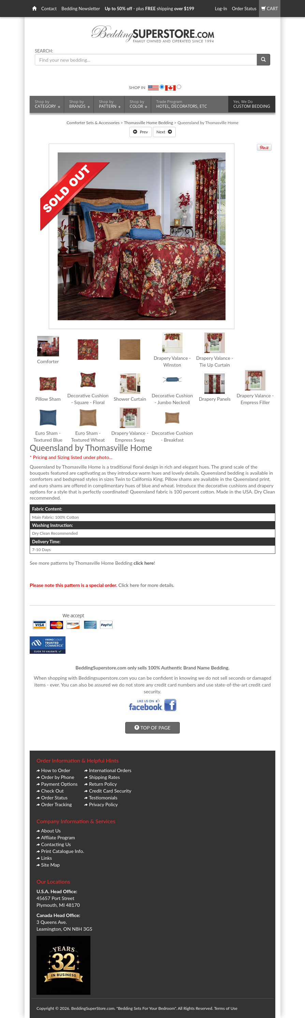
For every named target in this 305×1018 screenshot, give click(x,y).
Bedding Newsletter (80, 8)
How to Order (55, 770)
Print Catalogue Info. (62, 851)
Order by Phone (57, 777)
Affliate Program (58, 837)
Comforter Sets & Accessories (93, 122)
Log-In (221, 8)
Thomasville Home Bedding (148, 122)
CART (269, 8)
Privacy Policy (103, 804)
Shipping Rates (104, 777)
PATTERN (110, 104)
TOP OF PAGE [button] (152, 728)
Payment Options (59, 784)
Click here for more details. (146, 585)
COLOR (138, 104)
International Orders (110, 770)
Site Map (50, 865)
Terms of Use (225, 1008)
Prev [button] (140, 131)
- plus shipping (149, 8)
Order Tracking (56, 804)
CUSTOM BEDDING (251, 104)
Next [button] (164, 131)
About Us (51, 830)
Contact (49, 8)
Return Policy (103, 784)
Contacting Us (56, 844)
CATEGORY (47, 104)
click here (144, 563)
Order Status (244, 8)
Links (46, 858)
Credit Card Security (110, 791)
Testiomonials (103, 797)
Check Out (52, 791)
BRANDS (79, 104)
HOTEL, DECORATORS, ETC (181, 104)
